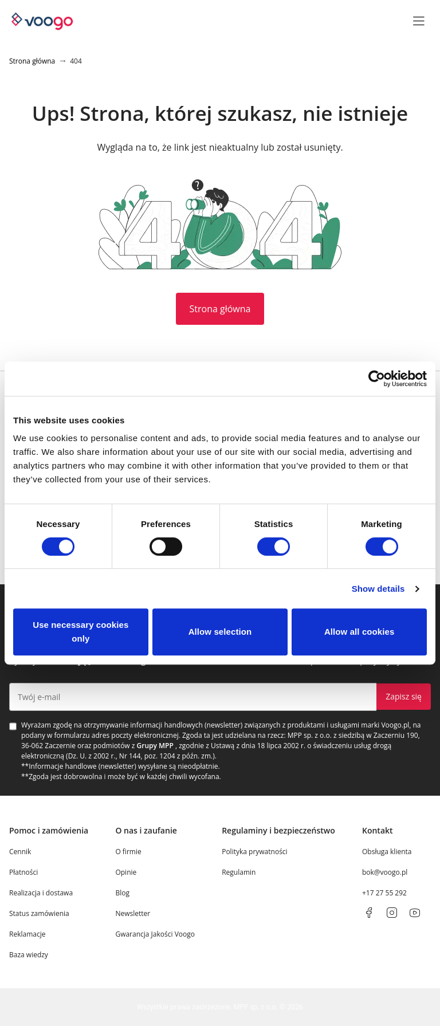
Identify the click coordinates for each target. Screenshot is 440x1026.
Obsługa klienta (387, 851)
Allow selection (220, 631)
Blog (122, 893)
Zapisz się (404, 696)
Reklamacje (27, 934)
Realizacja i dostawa (41, 893)
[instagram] (392, 912)
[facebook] (369, 912)
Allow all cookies (359, 631)
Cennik (20, 851)
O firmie (128, 851)
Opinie (125, 872)
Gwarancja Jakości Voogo (155, 934)
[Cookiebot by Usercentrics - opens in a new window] (377, 378)
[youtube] (415, 912)
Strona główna (220, 308)
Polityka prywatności (254, 851)
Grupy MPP (155, 745)
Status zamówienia (39, 913)
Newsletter (132, 913)
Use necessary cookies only (80, 631)
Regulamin (239, 872)
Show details (378, 588)
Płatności (23, 872)
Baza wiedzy (28, 955)
